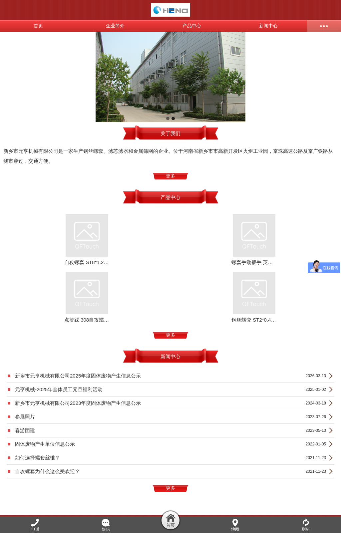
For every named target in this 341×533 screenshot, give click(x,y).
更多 (170, 175)
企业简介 (115, 25)
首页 (38, 25)
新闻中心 (268, 25)
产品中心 (191, 25)
